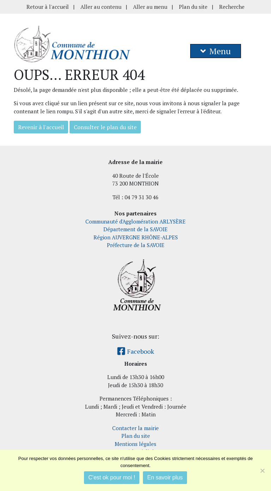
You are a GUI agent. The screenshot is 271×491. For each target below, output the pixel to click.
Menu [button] (215, 51)
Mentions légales (135, 443)
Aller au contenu (100, 6)
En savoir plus (165, 477)
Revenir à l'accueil (41, 127)
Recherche (232, 6)
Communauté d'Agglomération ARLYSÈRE (135, 221)
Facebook (135, 351)
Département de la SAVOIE (135, 229)
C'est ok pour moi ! (111, 477)
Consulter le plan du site (105, 127)
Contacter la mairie (135, 428)
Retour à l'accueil (47, 6)
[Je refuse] (262, 470)
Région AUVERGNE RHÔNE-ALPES (136, 237)
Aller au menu (150, 6)
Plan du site (193, 6)
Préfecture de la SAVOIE (135, 244)
